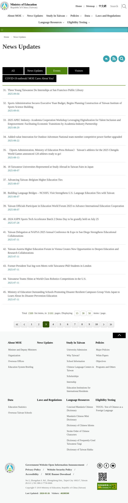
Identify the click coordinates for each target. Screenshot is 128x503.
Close (119, 335)
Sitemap (90, 6)
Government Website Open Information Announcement (54, 465)
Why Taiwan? (73, 355)
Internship (71, 382)
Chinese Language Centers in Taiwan (80, 369)
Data (87, 15)
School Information (76, 361)
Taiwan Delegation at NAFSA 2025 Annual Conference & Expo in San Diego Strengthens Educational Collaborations (64, 236)
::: (2, 4)
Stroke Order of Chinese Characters (78, 433)
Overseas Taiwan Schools (20, 413)
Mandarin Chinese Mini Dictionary (78, 418)
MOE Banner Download (58, 474)
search (121, 58)
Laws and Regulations (108, 15)
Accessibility (32, 474)
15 (77, 313)
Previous (24, 324)
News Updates (35, 15)
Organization (14, 355)
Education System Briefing (20, 367)
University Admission (77, 349)
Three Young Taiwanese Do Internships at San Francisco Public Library (64, 92)
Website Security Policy (59, 469)
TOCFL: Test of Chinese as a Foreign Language (109, 409)
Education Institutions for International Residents (78, 389)
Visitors (79, 70)
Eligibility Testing (77, 22)
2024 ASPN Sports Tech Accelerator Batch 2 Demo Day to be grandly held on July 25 (64, 221)
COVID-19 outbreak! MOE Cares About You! (29, 78)
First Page (17, 324)
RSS (114, 58)
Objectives (101, 361)
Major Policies (103, 349)
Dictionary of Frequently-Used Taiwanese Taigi (81, 442)
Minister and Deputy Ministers (22, 349)
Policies (74, 15)
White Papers (102, 355)
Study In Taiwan (55, 15)
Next (103, 324)
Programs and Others (105, 367)
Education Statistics (17, 407)
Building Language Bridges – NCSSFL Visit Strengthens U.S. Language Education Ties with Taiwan (64, 195)
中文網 (102, 6)
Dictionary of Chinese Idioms (80, 425)
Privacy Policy (33, 469)
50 (89, 313)
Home (79, 6)
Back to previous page (106, 58)
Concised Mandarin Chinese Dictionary (80, 409)
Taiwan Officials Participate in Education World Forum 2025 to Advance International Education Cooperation (64, 208)
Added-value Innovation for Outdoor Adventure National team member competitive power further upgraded (64, 138)
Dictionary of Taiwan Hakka (80, 449)
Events (57, 70)
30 (83, 313)
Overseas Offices (16, 361)
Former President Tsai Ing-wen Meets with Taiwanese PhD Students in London (64, 267)
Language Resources (50, 22)
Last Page (111, 324)
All (13, 70)
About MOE (14, 15)
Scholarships (73, 376)
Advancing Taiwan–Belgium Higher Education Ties (64, 181)
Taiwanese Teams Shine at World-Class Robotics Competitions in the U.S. (64, 280)
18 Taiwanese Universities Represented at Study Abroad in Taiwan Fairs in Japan (64, 168)
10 (96, 324)
